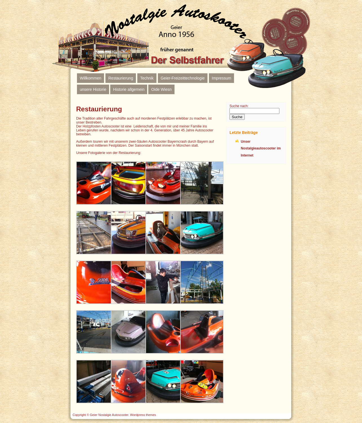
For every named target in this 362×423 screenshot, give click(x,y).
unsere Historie (93, 89)
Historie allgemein (128, 89)
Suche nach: (239, 106)
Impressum (221, 78)
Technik (146, 78)
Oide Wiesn (161, 89)
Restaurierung (120, 78)
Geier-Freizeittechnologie (183, 78)
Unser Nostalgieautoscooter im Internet (261, 148)
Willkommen (90, 78)
